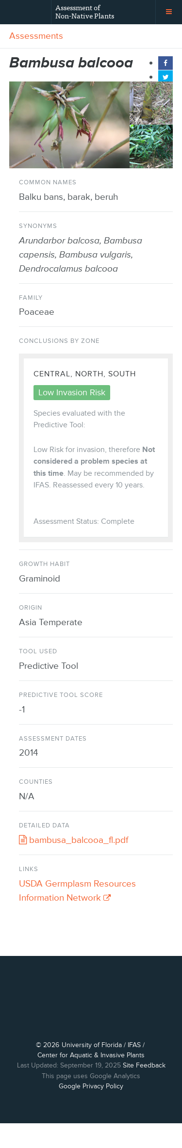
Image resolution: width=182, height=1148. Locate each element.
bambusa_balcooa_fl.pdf (73, 840)
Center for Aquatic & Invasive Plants (91, 1079)
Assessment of (84, 11)
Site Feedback (144, 1090)
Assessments (36, 36)
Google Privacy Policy (91, 1111)
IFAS (134, 1069)
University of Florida (92, 1069)
